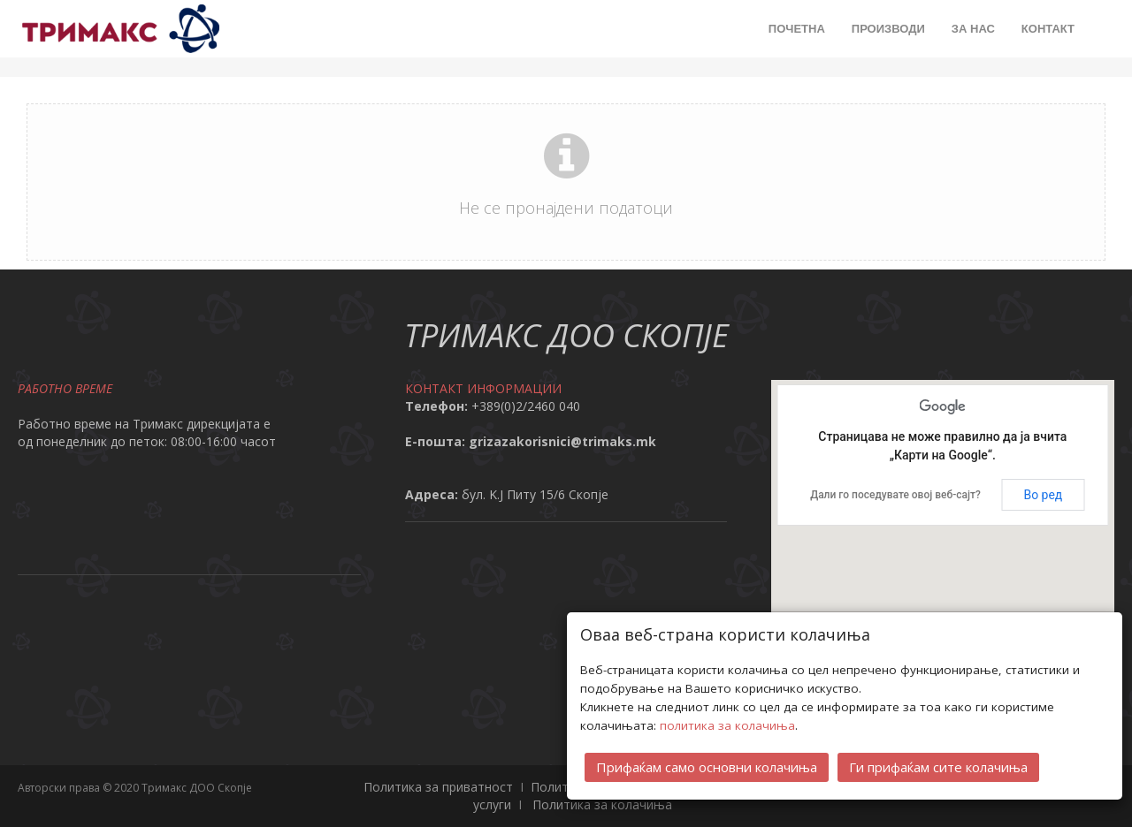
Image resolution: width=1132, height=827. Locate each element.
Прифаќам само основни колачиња (706, 767)
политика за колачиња (727, 725)
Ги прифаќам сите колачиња (938, 767)
